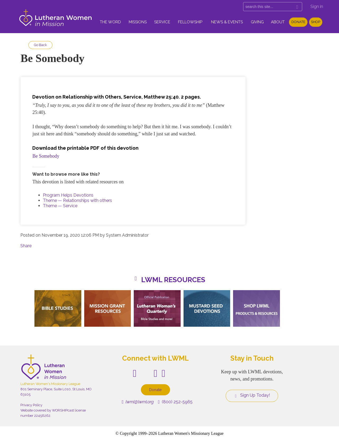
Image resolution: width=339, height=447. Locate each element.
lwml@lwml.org (138, 401)
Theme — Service (60, 205)
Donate (298, 22)
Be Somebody (45, 156)
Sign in (316, 6)
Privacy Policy (31, 405)
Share (26, 245)
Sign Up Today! (252, 395)
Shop (315, 22)
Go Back (40, 45)
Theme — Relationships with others (77, 200)
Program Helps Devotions (68, 195)
